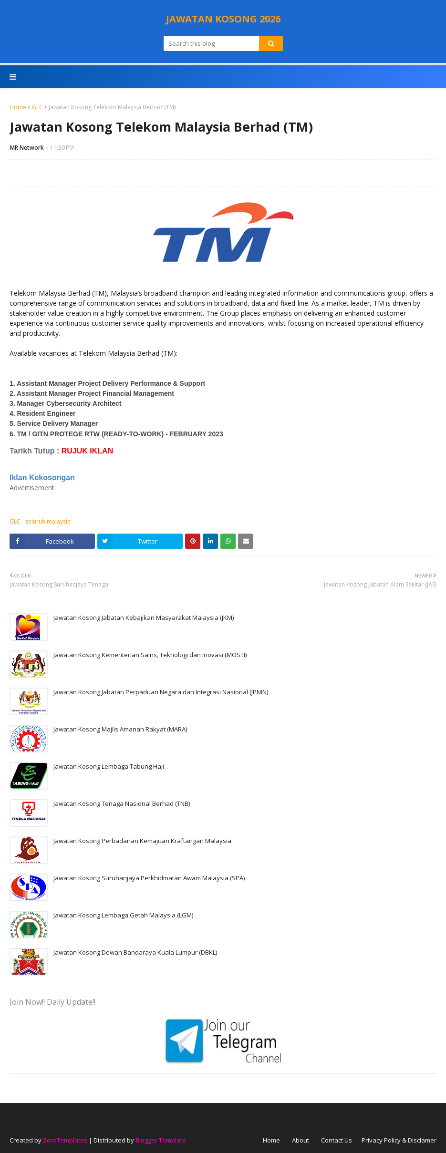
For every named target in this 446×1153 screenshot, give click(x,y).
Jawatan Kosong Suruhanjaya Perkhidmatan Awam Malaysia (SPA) (149, 878)
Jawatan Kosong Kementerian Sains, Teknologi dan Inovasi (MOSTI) (150, 654)
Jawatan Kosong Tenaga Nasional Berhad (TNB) (121, 803)
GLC (37, 107)
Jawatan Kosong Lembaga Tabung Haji (108, 766)
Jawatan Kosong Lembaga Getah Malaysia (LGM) (123, 915)
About (300, 1140)
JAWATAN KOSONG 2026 (223, 18)
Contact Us (336, 1140)
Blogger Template (160, 1140)
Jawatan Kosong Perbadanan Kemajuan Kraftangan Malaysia (142, 840)
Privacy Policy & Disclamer (399, 1140)
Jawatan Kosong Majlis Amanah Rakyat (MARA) (120, 729)
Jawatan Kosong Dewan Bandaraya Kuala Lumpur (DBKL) (135, 952)
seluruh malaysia (48, 521)
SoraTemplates (65, 1140)
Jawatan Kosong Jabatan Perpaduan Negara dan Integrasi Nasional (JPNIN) (160, 692)
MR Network (27, 148)
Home (18, 107)
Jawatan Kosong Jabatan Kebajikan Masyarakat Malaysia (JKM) (143, 617)
